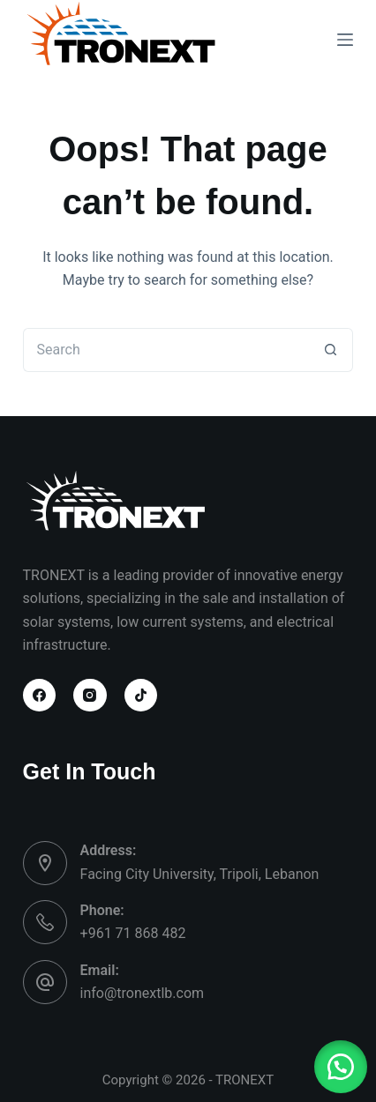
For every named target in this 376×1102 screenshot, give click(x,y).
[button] (340, 1066)
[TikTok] (141, 695)
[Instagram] (90, 695)
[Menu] (345, 40)
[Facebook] (39, 695)
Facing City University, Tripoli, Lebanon (200, 874)
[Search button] (331, 350)
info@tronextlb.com (142, 993)
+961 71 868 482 (133, 933)
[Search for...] (166, 350)
